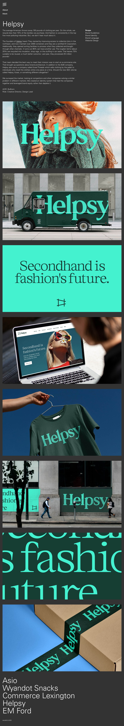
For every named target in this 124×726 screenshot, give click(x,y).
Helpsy (19, 41)
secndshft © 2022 (7, 720)
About (5, 10)
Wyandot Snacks (30, 688)
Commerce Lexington (39, 695)
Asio (10, 680)
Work (5, 13)
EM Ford (17, 710)
